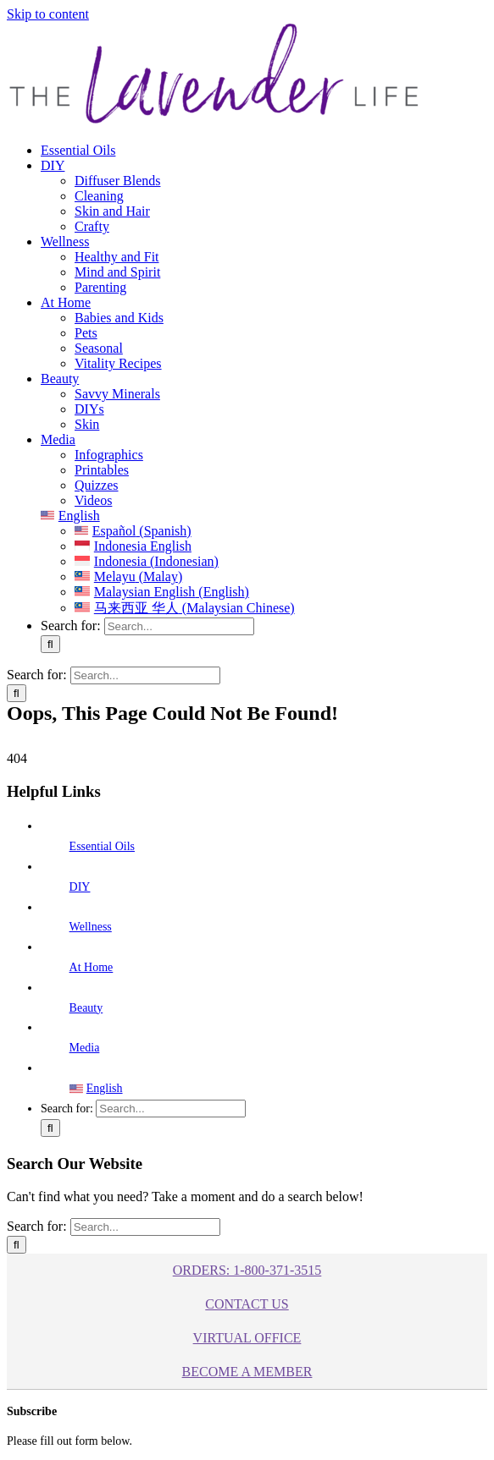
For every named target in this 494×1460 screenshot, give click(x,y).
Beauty (86, 1008)
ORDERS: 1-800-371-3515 (247, 1270)
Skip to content (48, 14)
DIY (80, 887)
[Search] (50, 644)
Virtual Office (247, 1338)
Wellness (90, 926)
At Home (91, 967)
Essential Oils (102, 846)
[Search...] (179, 626)
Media (84, 1047)
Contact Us (246, 1304)
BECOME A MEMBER (247, 1371)
